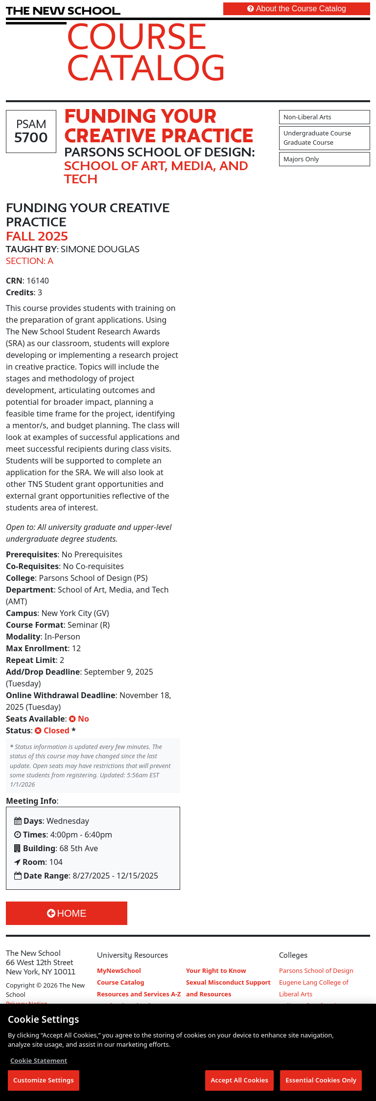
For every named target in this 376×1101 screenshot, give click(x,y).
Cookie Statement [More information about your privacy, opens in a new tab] (38, 1061)
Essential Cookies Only (320, 1081)
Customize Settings (43, 1081)
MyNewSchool (119, 970)
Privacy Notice (26, 1003)
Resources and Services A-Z (139, 994)
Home (67, 913)
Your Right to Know (216, 970)
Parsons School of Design (316, 970)
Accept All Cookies (239, 1081)
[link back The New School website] (63, 10)
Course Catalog (146, 51)
